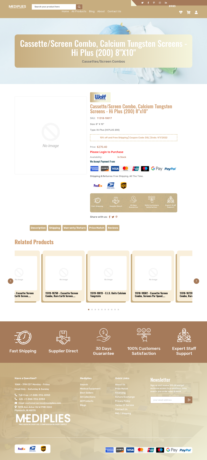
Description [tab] (38, 227)
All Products (79, 11)
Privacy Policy (122, 401)
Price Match (121, 388)
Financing (120, 393)
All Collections (87, 397)
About (101, 11)
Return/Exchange (125, 397)
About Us (120, 384)
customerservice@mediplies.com (43, 403)
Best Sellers (86, 393)
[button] (88, 309)
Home (65, 11)
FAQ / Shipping (123, 413)
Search (84, 384)
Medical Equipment (90, 388)
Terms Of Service (124, 405)
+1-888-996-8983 (39, 395)
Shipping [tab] (54, 227)
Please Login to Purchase (106, 152)
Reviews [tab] (113, 227)
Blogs (83, 405)
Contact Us (114, 11)
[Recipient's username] (167, 399)
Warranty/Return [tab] (75, 227)
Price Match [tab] (96, 227)
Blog (92, 11)
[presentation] (10, 281)
